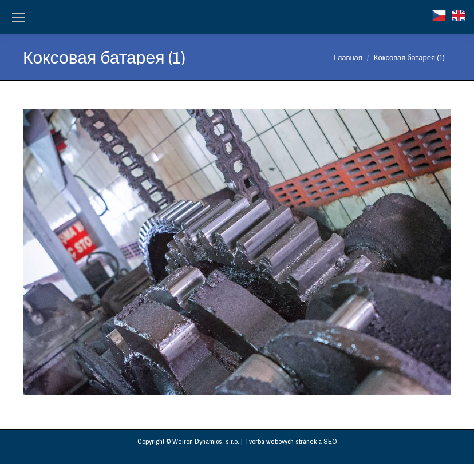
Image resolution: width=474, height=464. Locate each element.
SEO (330, 441)
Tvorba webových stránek (280, 441)
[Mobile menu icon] (18, 17)
